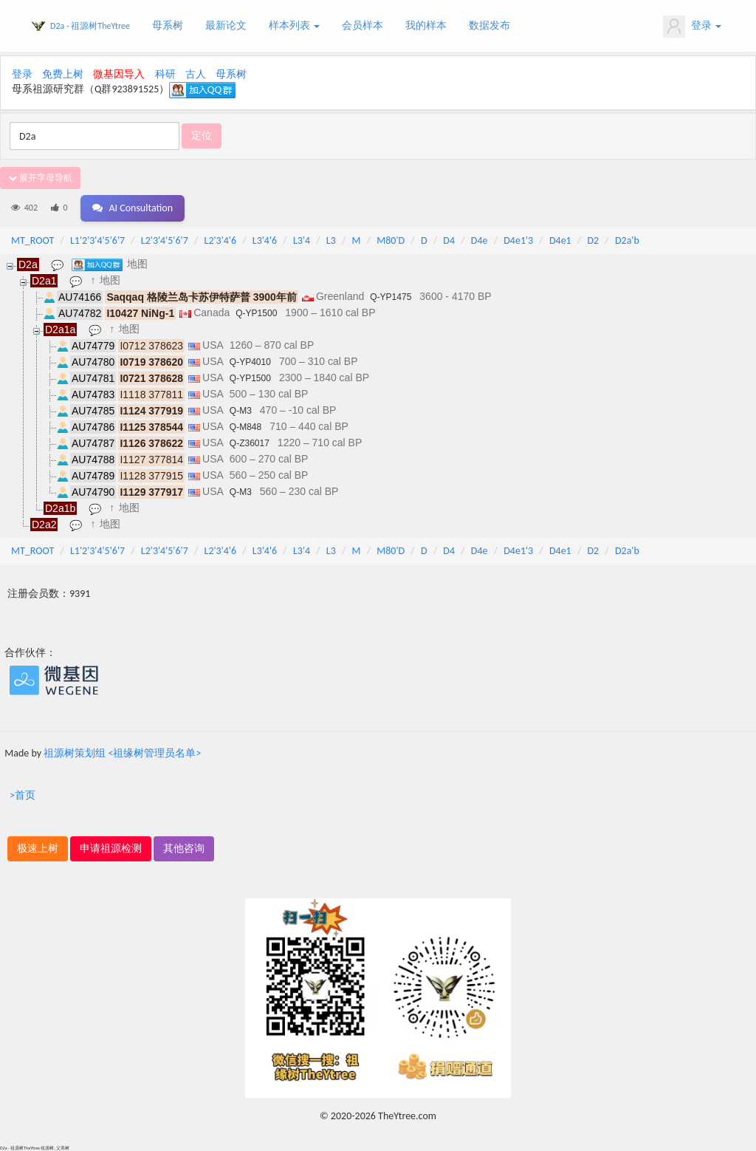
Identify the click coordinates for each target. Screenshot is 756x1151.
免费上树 (62, 74)
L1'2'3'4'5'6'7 (97, 240)
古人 (195, 74)
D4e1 (560, 240)
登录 (692, 27)
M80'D (391, 240)
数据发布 (489, 25)
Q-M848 (245, 427)
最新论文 (226, 25)
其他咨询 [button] (184, 848)
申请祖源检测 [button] (111, 848)
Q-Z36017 (249, 443)
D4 (449, 240)
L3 (331, 240)
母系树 (167, 25)
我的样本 (426, 25)
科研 (165, 74)
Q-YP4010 (250, 362)
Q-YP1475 (390, 297)
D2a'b (627, 240)
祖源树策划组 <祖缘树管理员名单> (122, 753)
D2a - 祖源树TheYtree (90, 26)
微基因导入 (119, 74)
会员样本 (362, 25)
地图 (137, 264)
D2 (593, 240)
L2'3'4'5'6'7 (164, 240)
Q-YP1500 (256, 313)
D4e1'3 (518, 240)
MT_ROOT (32, 240)
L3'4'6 (264, 240)
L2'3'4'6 (221, 240)
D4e (479, 240)
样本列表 (294, 25)
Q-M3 (241, 411)
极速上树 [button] (37, 848)
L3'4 (301, 240)
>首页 (22, 795)
